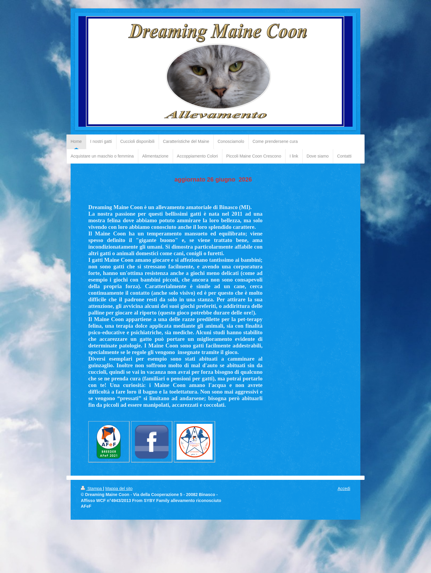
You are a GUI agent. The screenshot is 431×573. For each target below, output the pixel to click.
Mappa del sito (119, 488)
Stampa (92, 488)
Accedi (344, 488)
